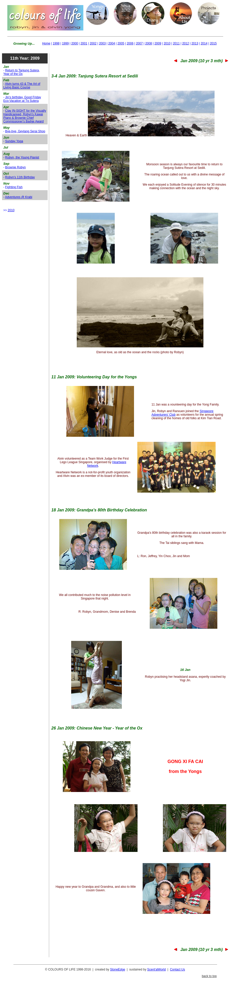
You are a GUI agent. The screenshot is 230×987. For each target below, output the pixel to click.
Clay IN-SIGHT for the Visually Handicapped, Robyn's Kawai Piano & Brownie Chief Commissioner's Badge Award (24, 116)
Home (46, 43)
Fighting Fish (14, 187)
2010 (167, 43)
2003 (102, 43)
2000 (74, 43)
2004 (111, 43)
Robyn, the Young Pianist (22, 157)
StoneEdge (117, 969)
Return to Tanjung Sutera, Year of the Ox (21, 72)
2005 (121, 43)
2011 (176, 43)
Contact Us (177, 969)
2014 (204, 43)
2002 (93, 43)
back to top (209, 976)
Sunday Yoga (14, 141)
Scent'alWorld (156, 969)
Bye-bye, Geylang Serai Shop (25, 131)
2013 (194, 43)
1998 (56, 43)
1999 (65, 43)
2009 (158, 43)
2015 (213, 43)
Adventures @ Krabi (18, 197)
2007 (139, 43)
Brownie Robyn (15, 167)
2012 (185, 43)
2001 (84, 43)
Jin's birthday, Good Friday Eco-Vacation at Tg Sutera (22, 99)
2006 (130, 43)
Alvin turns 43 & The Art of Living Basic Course (21, 85)
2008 (148, 43)
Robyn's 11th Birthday (20, 177)
